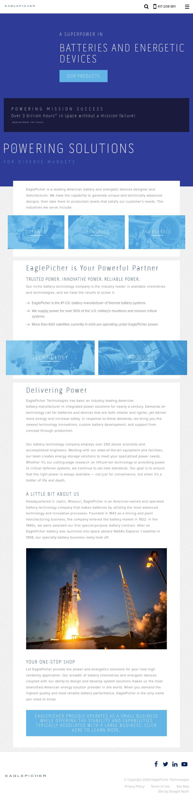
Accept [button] (140, 792)
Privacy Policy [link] (120, 792)
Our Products (83, 76)
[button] (190, 789)
